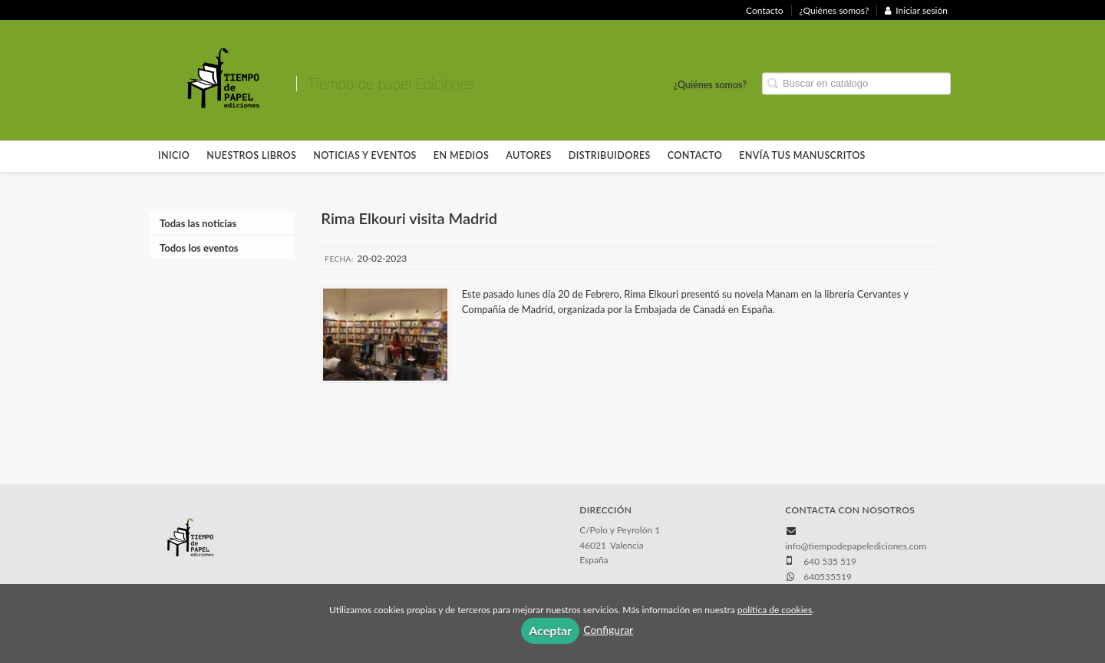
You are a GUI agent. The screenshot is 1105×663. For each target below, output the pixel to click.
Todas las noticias (198, 223)
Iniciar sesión (916, 10)
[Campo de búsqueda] (856, 84)
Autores (529, 155)
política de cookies (774, 609)
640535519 (827, 576)
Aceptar (550, 630)
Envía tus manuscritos (802, 155)
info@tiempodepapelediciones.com (855, 546)
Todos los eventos (199, 248)
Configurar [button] (608, 629)
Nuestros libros (251, 155)
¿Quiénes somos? (834, 10)
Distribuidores (610, 155)
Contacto (764, 10)
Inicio (174, 155)
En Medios (461, 155)
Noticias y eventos (365, 155)
